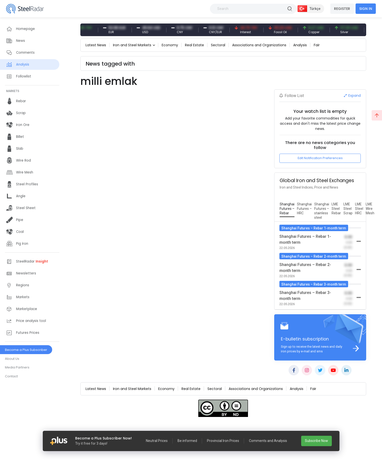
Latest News (96, 45)
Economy (170, 45)
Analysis (300, 45)
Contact (11, 376)
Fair (317, 45)
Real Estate (194, 45)
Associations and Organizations (259, 45)
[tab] (287, 209)
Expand (352, 95)
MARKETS (12, 91)
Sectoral (218, 45)
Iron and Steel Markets (132, 45)
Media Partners (17, 367)
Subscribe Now (316, 441)
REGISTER (342, 8)
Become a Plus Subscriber (26, 349)
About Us (12, 358)
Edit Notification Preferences (320, 158)
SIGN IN (365, 8)
